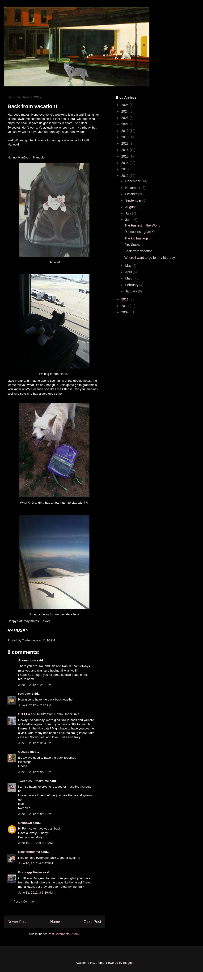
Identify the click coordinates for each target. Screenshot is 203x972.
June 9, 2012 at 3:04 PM (34, 743)
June (129, 220)
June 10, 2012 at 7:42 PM (35, 863)
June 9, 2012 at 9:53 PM (34, 814)
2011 (125, 299)
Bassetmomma (29, 852)
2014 (125, 163)
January (131, 291)
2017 (125, 143)
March (130, 278)
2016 (125, 150)
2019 (125, 131)
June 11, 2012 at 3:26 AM (35, 892)
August (130, 207)
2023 (125, 118)
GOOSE (24, 751)
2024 (125, 111)
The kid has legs (136, 238)
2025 (125, 105)
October (131, 194)
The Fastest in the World (142, 225)
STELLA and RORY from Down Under (45, 714)
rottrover (24, 693)
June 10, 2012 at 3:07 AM (35, 843)
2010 (125, 306)
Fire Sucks (132, 245)
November (133, 188)
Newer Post (17, 922)
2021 (125, 124)
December (133, 181)
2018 (125, 137)
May (128, 265)
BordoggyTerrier (30, 872)
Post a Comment (24, 901)
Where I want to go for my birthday (149, 257)
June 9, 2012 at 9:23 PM (34, 772)
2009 (125, 312)
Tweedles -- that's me (33, 781)
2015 (125, 156)
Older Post (92, 922)
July (128, 213)
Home (55, 922)
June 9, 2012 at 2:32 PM (34, 685)
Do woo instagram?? (139, 232)
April (129, 272)
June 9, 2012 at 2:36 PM (34, 705)
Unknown (25, 823)
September (133, 200)
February (132, 285)
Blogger (128, 962)
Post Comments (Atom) (64, 934)
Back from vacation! (138, 251)
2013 (125, 169)
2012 (125, 176)
